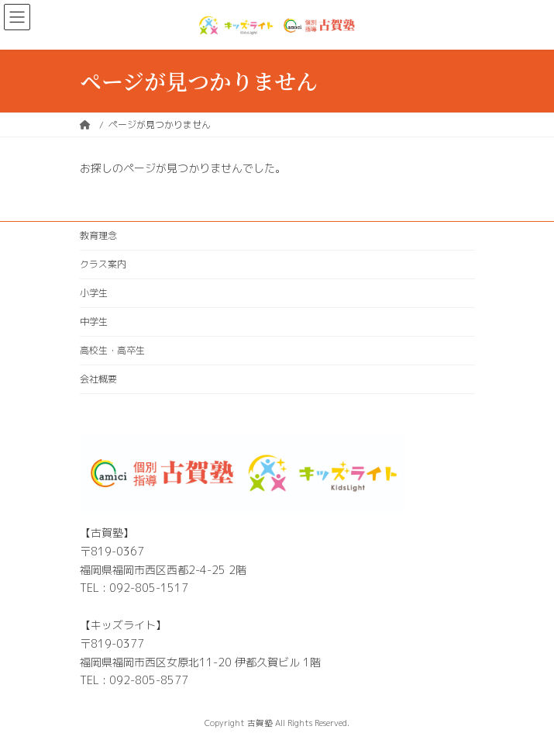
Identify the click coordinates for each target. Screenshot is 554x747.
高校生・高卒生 (112, 350)
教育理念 (98, 235)
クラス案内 (103, 264)
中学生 (94, 321)
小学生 (94, 292)
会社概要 (98, 379)
